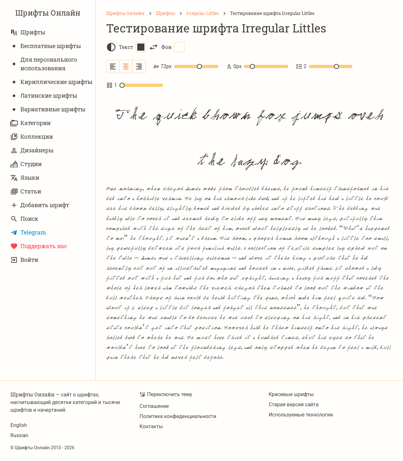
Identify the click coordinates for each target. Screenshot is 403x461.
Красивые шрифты (291, 394)
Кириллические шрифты (51, 82)
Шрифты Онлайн (47, 13)
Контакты (151, 426)
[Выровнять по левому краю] (112, 66)
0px (257, 66)
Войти (24, 260)
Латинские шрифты (43, 96)
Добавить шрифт (39, 205)
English (19, 425)
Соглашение (154, 406)
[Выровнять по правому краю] (139, 66)
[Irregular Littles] (202, 13)
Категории (30, 123)
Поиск (24, 219)
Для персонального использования (43, 64)
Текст (132, 47)
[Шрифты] (165, 13)
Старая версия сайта (294, 405)
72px (185, 66)
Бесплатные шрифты (45, 46)
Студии (26, 164)
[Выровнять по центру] (126, 66)
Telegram (28, 232)
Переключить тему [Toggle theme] (166, 394)
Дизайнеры (32, 150)
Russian (20, 435)
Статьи (25, 191)
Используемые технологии (301, 415)
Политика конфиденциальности (178, 416)
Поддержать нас (38, 246)
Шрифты (27, 32)
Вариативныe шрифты (47, 109)
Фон (172, 47)
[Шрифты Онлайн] (125, 13)
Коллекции (31, 137)
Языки (24, 178)
